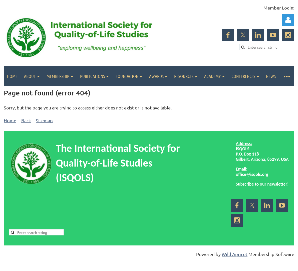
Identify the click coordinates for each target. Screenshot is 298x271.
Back (26, 120)
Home (10, 120)
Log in (288, 20)
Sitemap (44, 120)
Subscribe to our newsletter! (262, 184)
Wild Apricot (234, 254)
